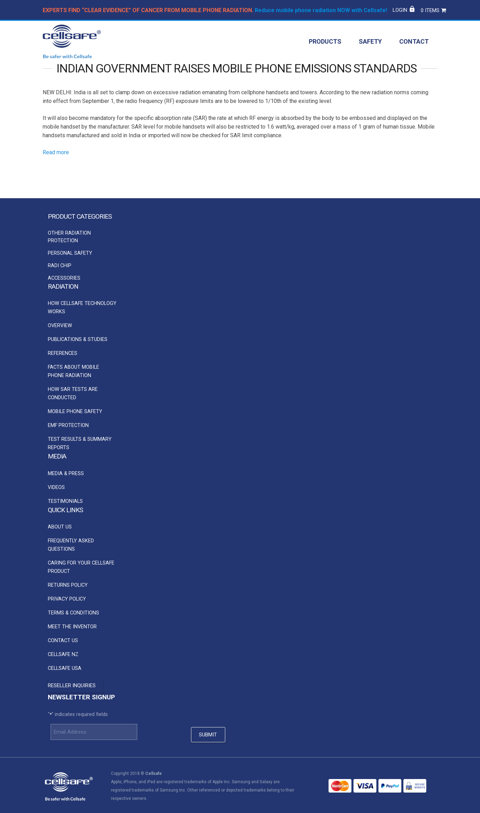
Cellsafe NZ (63, 655)
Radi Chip (59, 266)
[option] (82, 247)
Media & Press (66, 474)
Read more (56, 166)
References (62, 353)
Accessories (64, 278)
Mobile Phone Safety (75, 411)
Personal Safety (70, 253)
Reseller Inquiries (72, 686)
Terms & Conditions (73, 613)
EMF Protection (68, 425)
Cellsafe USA (64, 669)
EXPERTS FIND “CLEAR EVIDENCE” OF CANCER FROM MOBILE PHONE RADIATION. (148, 10)
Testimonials (65, 501)
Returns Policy (68, 585)
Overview (60, 326)
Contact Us (63, 641)
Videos (56, 487)
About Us (60, 527)
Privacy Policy (67, 599)
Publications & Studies (77, 339)
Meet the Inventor (72, 627)
